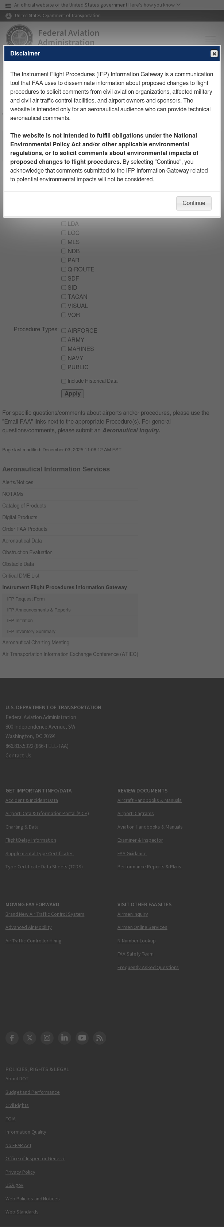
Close (214, 54)
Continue (193, 203)
